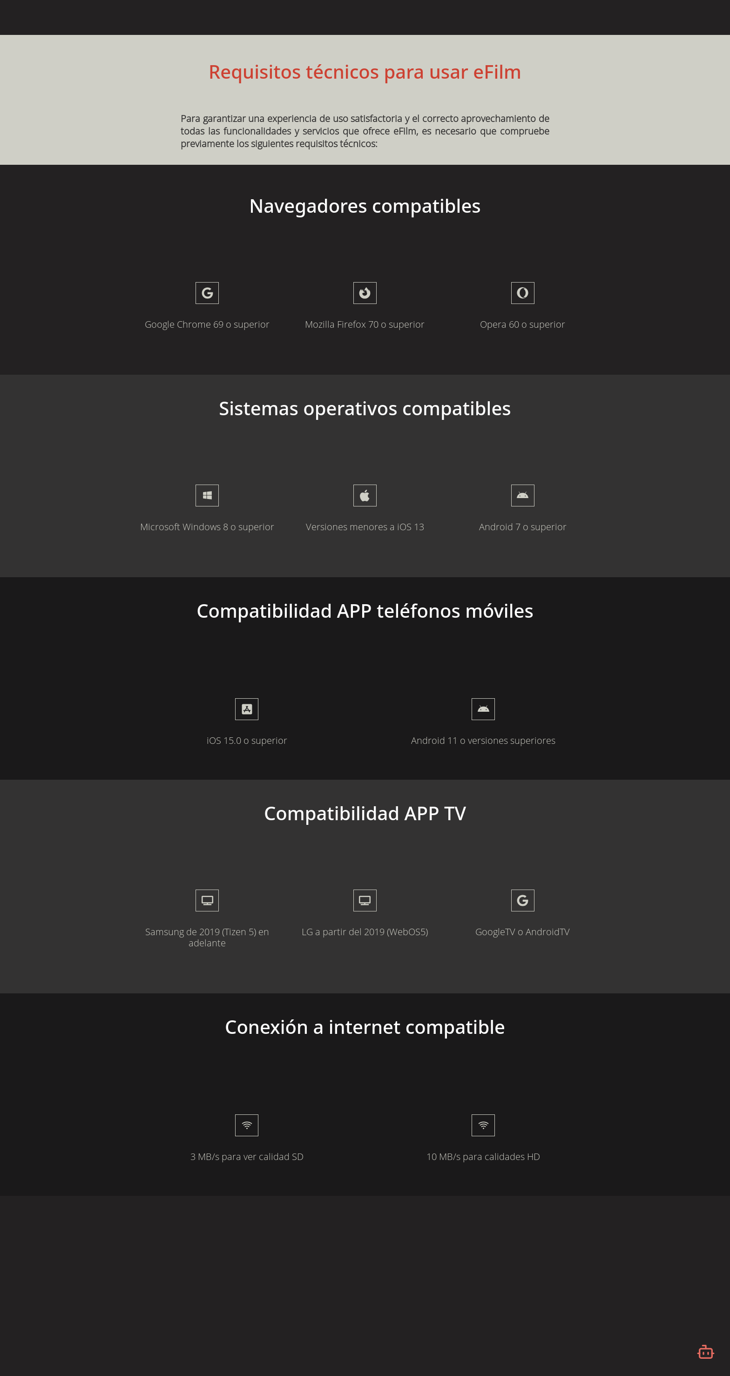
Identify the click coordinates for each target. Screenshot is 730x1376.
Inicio (490, 17)
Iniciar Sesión (632, 17)
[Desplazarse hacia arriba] (703, 35)
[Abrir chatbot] (706, 1352)
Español (683, 18)
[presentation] (247, 709)
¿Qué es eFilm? (537, 17)
